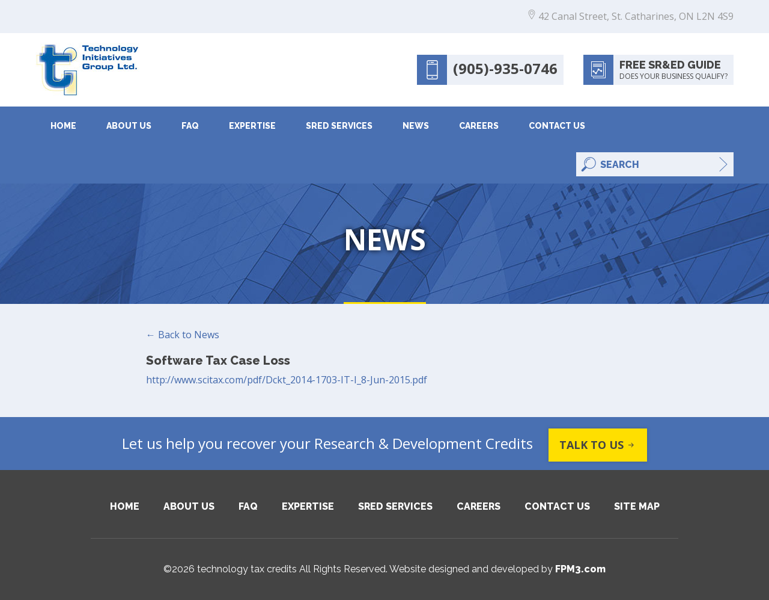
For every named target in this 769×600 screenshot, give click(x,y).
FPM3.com (580, 569)
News (416, 126)
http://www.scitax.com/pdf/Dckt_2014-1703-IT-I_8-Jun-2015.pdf (286, 379)
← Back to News (182, 334)
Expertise (252, 126)
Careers (479, 126)
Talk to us (597, 445)
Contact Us (557, 126)
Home (63, 126)
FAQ (190, 126)
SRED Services (339, 126)
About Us (128, 126)
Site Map (637, 506)
